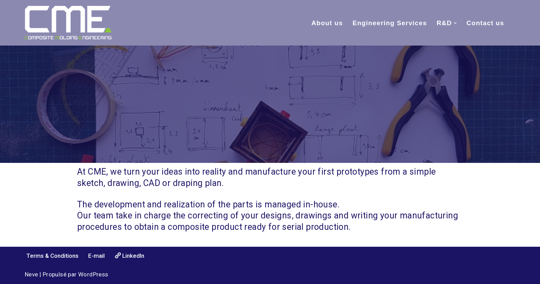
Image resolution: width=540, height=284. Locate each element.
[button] (455, 23)
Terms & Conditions (52, 255)
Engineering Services (390, 23)
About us (327, 23)
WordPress (93, 274)
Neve (31, 274)
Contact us (485, 23)
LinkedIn (129, 255)
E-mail (96, 255)
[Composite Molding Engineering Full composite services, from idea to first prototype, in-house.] (68, 22)
